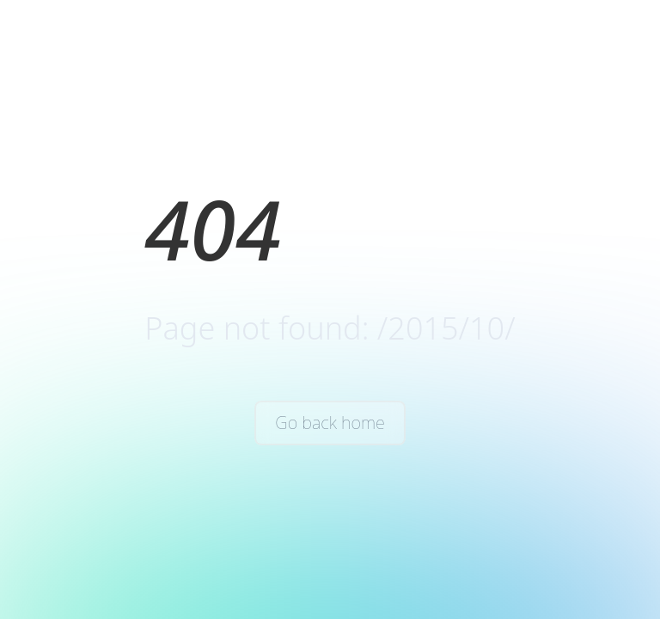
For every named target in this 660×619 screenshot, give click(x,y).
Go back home (330, 422)
